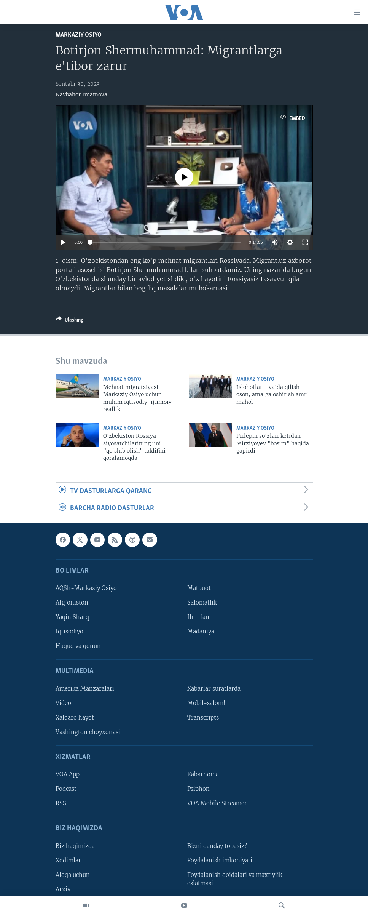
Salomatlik (202, 603)
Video (63, 703)
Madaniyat (202, 632)
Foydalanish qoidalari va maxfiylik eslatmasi (234, 879)
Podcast (66, 789)
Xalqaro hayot (75, 717)
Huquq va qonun (78, 646)
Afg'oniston (72, 603)
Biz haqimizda (75, 846)
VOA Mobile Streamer (217, 803)
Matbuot (199, 588)
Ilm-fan (198, 617)
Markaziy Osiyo (79, 35)
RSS (61, 803)
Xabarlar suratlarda (214, 688)
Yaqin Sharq (72, 617)
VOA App (68, 774)
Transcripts (203, 717)
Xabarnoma (203, 774)
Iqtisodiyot (71, 632)
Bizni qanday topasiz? (217, 846)
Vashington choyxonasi (88, 732)
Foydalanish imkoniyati (219, 860)
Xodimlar (68, 860)
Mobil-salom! (206, 703)
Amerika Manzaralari (85, 688)
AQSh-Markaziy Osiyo (86, 588)
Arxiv (63, 889)
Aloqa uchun (73, 875)
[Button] (69, 321)
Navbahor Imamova (81, 94)
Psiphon (198, 789)
